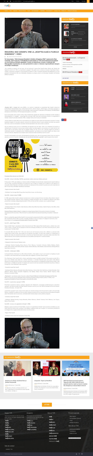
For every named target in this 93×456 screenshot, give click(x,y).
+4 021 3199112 (17, 1)
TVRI (10, 10)
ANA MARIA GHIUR (75, 95)
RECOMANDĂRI (35, 10)
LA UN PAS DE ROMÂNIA (76, 38)
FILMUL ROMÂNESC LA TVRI (74, 33)
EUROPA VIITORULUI (74, 422)
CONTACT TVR (9, 449)
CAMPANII (42, 10)
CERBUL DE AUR (73, 433)
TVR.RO (77, 1)
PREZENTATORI (22, 10)
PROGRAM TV (49, 10)
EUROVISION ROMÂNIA (75, 429)
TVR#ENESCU (73, 431)
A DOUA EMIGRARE (75, 24)
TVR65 (71, 420)
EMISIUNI (15, 10)
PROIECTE (64, 10)
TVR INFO (83, 1)
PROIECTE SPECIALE (72, 10)
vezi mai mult (66, 78)
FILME (28, 10)
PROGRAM (69, 52)
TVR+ (72, 1)
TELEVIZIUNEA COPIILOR (75, 418)
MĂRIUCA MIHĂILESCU (76, 102)
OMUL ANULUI (73, 416)
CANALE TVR (57, 10)
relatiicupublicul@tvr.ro (29, 1)
